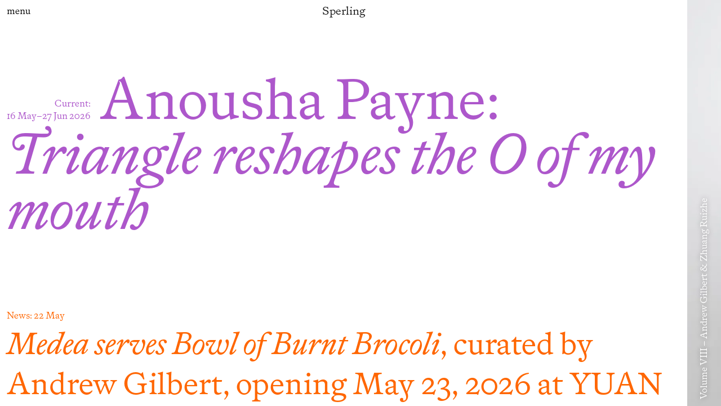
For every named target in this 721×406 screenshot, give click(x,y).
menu (18, 11)
